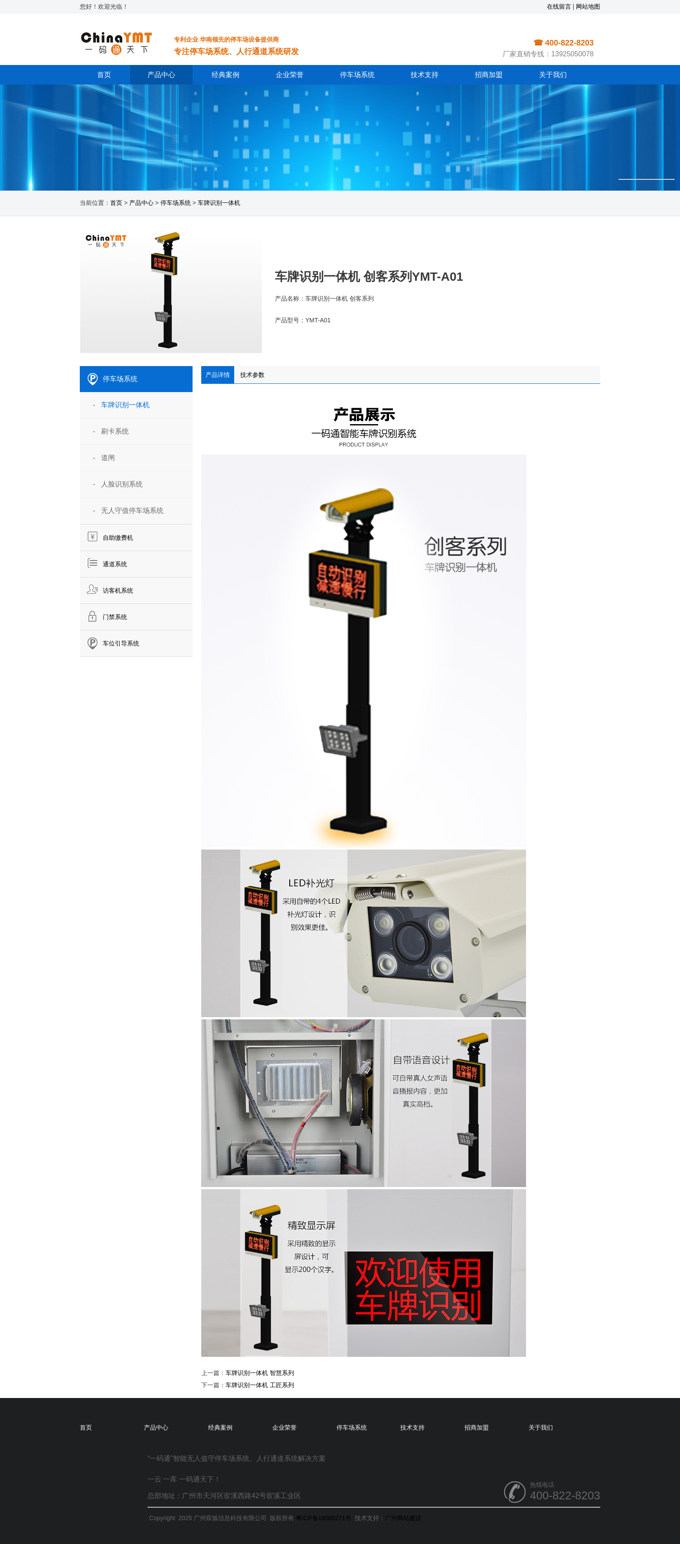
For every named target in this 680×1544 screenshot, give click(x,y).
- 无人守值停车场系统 (128, 510)
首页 (104, 74)
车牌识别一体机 (219, 202)
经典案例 (225, 74)
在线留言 (559, 6)
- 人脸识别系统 (118, 484)
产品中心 (161, 74)
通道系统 (115, 564)
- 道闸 (104, 457)
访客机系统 (118, 590)
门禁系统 (115, 616)
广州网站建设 (403, 1518)
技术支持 (424, 74)
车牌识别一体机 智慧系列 (260, 1372)
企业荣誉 (290, 74)
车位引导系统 (121, 643)
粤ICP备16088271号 (323, 1518)
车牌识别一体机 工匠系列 (260, 1385)
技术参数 (252, 374)
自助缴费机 (118, 537)
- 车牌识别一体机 (121, 405)
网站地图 (588, 6)
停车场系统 (357, 74)
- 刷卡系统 (111, 431)
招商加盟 (489, 74)
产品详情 (218, 374)
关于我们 (553, 74)
